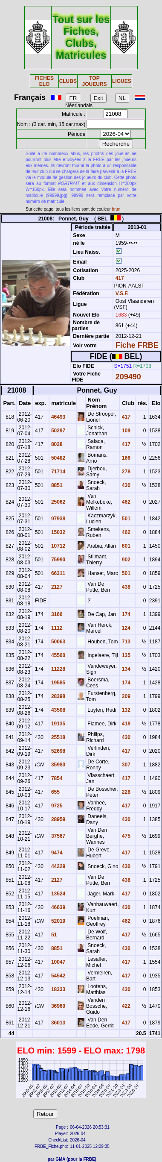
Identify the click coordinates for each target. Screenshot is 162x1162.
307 (125, 765)
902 (125, 560)
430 (125, 485)
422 (125, 1006)
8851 (56, 485)
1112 (56, 628)
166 (125, 458)
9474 (56, 853)
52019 (58, 921)
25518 (58, 737)
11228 (58, 669)
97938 (58, 519)
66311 (58, 573)
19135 (58, 724)
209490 (128, 377)
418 (125, 724)
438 (125, 587)
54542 (58, 976)
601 (125, 546)
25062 (58, 502)
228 (125, 792)
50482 (58, 458)
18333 (58, 989)
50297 (58, 431)
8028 (56, 444)
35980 (58, 765)
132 (125, 710)
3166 (56, 614)
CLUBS (68, 81)
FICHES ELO (44, 81)
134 (125, 669)
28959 (58, 819)
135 (125, 655)
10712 (58, 546)
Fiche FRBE (137, 345)
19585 (58, 683)
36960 (58, 1006)
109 (125, 431)
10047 (58, 962)
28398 (58, 696)
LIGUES (121, 81)
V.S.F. (122, 293)
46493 (58, 417)
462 (125, 502)
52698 (58, 751)
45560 (58, 655)
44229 (58, 866)
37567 (58, 836)
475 (125, 836)
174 (125, 614)
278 (125, 472)
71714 (58, 472)
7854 (56, 778)
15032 (58, 532)
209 (125, 696)
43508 (58, 710)
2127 (56, 587)
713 (125, 642)
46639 (58, 907)
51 (53, 935)
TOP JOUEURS (94, 81)
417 (119, 278)
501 (125, 519)
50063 (58, 642)
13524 (58, 894)
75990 (58, 560)
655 (55, 792)
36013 (58, 1023)
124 (125, 628)
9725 (56, 806)
